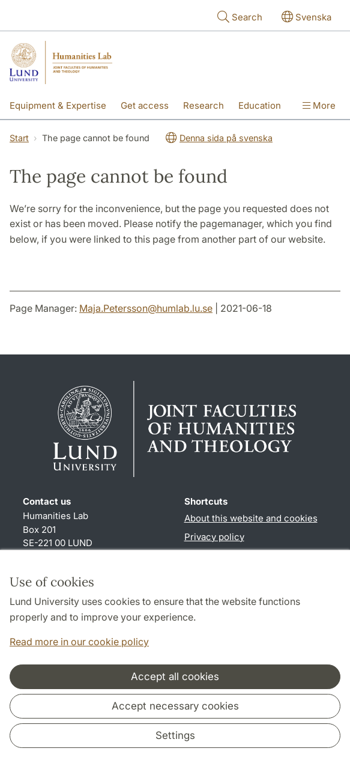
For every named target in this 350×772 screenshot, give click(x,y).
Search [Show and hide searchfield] (238, 16)
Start (19, 138)
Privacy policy (214, 537)
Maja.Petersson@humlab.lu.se (146, 308)
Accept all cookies (175, 676)
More (319, 105)
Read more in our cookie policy (79, 642)
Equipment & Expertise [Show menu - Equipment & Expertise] (58, 105)
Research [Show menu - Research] (203, 105)
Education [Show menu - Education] (259, 105)
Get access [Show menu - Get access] (145, 105)
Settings (175, 735)
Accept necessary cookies (175, 706)
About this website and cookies (251, 518)
